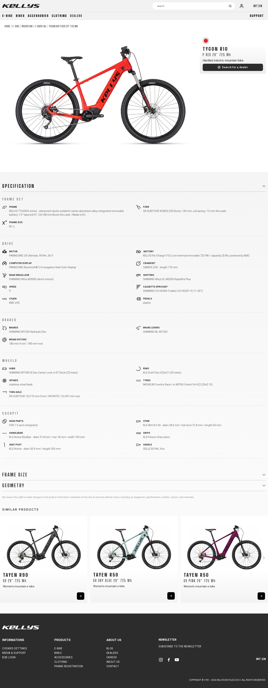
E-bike (7, 15)
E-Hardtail (40, 26)
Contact (112, 666)
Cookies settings (14, 648)
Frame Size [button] (15, 474)
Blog (109, 648)
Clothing (59, 15)
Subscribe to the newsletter (180, 646)
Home (7, 26)
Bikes (20, 15)
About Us (113, 661)
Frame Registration (68, 666)
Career (111, 657)
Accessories (38, 15)
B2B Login (9, 657)
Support (257, 15)
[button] (4, 558)
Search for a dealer (235, 67)
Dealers (76, 15)
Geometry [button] (13, 485)
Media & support (14, 652)
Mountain (27, 26)
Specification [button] (18, 186)
